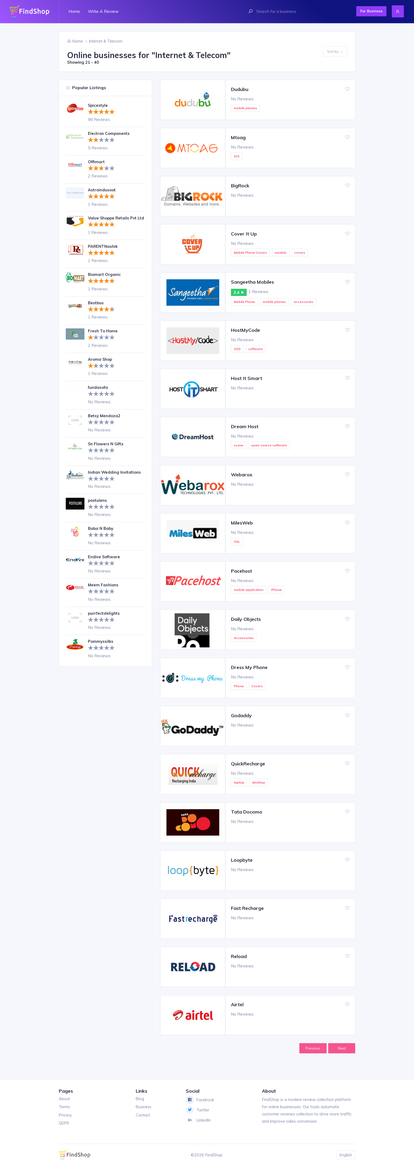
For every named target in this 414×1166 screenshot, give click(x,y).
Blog (139, 1099)
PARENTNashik (103, 251)
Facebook (200, 1100)
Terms (65, 1107)
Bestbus (96, 308)
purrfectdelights (104, 618)
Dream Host (244, 426)
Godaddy (241, 715)
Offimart (97, 161)
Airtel (237, 1004)
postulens (97, 505)
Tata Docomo (246, 812)
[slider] (101, 111)
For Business (369, 11)
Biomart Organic (105, 279)
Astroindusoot (102, 189)
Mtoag (238, 137)
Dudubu (239, 89)
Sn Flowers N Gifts (106, 449)
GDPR (65, 1123)
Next (341, 1048)
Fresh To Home (103, 336)
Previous (311, 1048)
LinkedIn (199, 1120)
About (64, 1099)
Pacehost (241, 571)
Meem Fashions (103, 590)
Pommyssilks (100, 646)
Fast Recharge (247, 908)
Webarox (241, 475)
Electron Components (109, 133)
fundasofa (98, 392)
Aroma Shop (100, 364)
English (345, 1154)
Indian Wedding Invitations (115, 477)
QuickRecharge (248, 764)
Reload (239, 956)
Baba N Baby (101, 533)
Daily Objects (246, 619)
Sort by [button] (335, 51)
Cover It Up (244, 234)
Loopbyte (242, 860)
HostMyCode (245, 330)
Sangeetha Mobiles (252, 282)
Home (74, 11)
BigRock (240, 186)
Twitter (198, 1110)
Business (143, 1107)
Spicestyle (98, 105)
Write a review (103, 11)
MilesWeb (242, 523)
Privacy (65, 1115)
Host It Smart (246, 378)
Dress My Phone (249, 667)
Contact (142, 1115)
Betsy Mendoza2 (104, 421)
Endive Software (104, 562)
